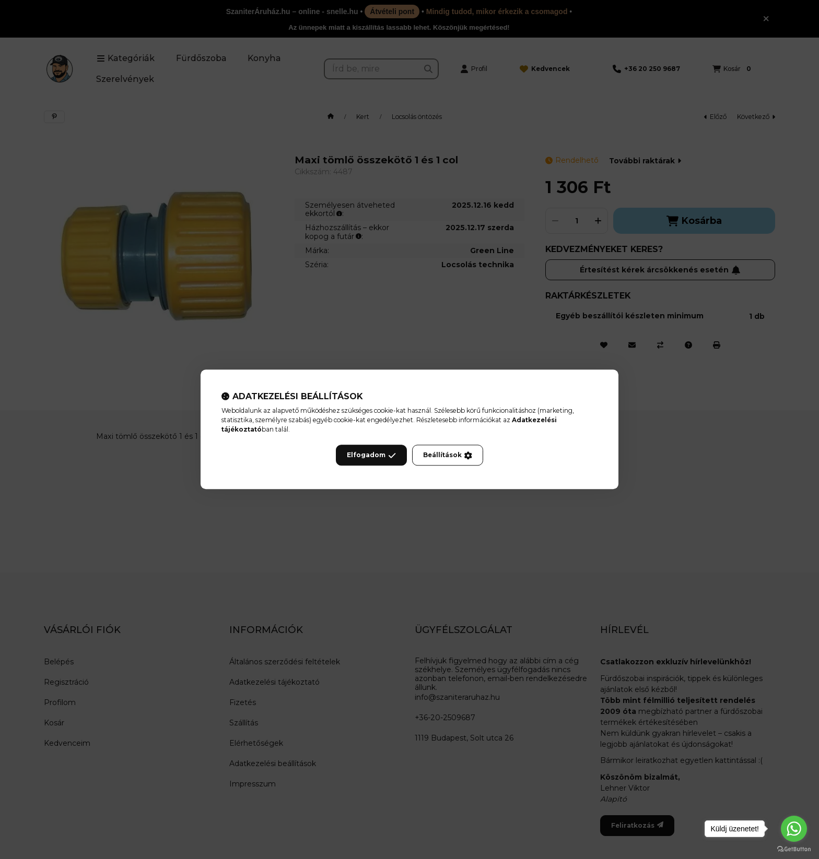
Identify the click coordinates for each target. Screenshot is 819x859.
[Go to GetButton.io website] (794, 848)
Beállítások (447, 455)
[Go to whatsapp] (794, 829)
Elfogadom (371, 455)
